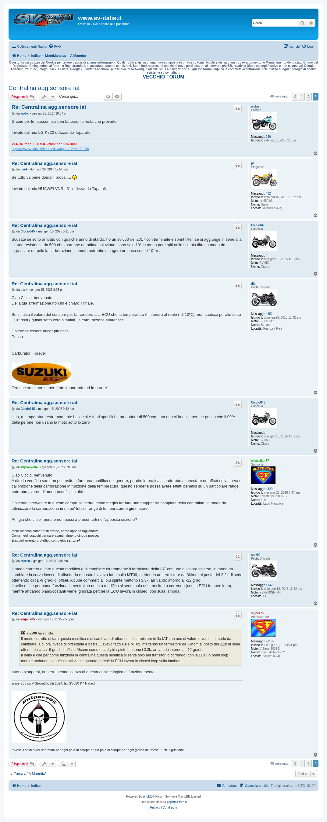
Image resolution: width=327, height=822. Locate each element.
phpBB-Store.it (177, 802)
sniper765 (258, 613)
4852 (269, 314)
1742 (269, 585)
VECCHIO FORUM (163, 76)
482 (268, 193)
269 (268, 136)
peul (254, 163)
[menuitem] (54, 46)
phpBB (147, 796)
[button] (295, 96)
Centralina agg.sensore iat (44, 88)
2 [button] (308, 96)
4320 (269, 489)
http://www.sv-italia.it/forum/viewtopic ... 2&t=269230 (50, 149)
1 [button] (302, 96)
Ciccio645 (258, 225)
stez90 (256, 555)
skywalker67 (260, 460)
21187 (270, 641)
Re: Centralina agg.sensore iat (49, 107)
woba (255, 106)
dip (253, 283)
